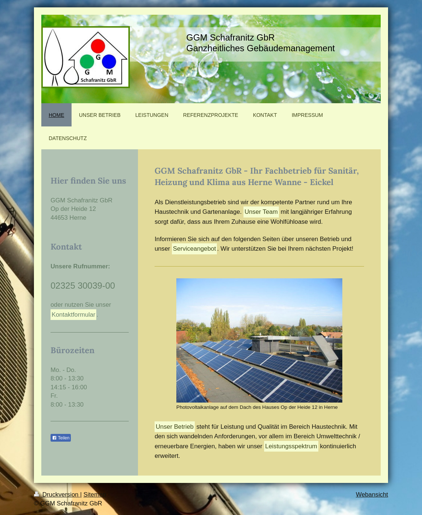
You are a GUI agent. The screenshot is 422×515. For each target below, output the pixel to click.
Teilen (60, 438)
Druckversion (57, 494)
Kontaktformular (73, 314)
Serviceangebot (194, 248)
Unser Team (261, 211)
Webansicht (372, 494)
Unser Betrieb (175, 426)
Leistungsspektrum (291, 446)
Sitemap (94, 494)
